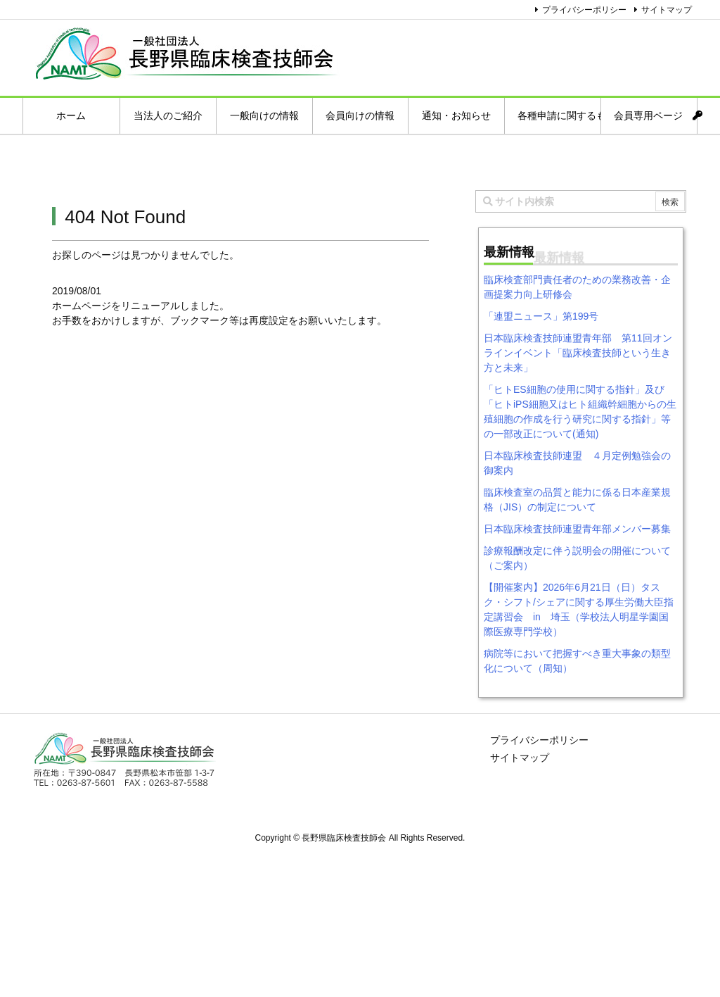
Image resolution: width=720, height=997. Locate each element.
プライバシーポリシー (584, 10)
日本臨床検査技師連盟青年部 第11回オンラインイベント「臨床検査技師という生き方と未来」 (578, 352)
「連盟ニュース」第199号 (541, 316)
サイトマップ (666, 10)
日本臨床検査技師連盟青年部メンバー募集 (577, 528)
